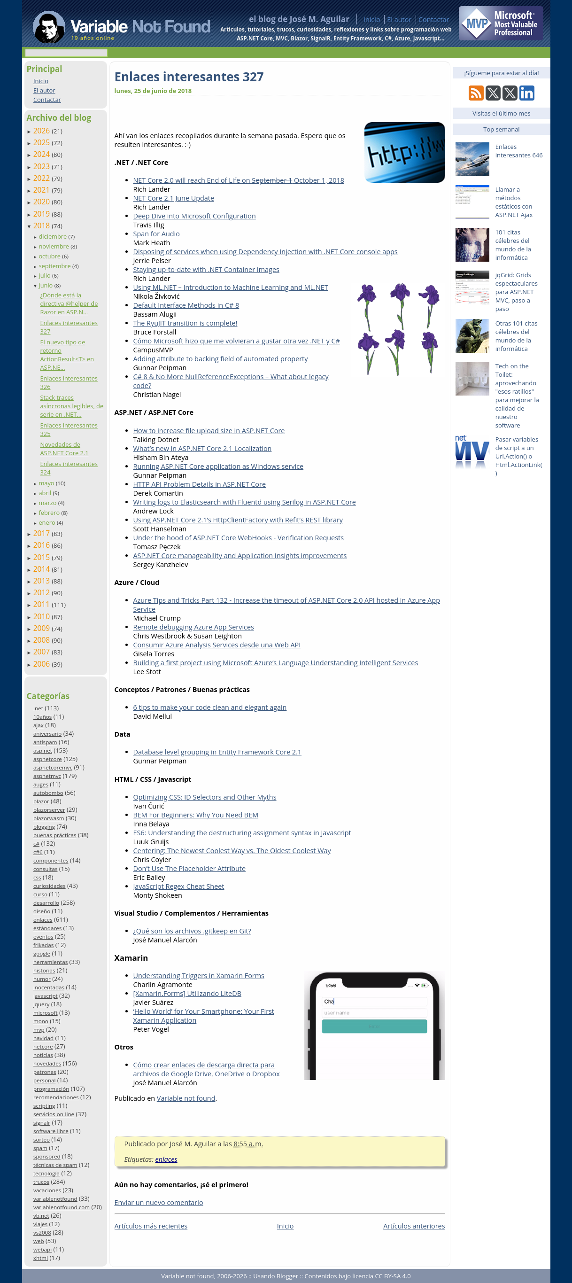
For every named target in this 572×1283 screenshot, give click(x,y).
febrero (50, 512)
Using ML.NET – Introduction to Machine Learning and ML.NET (230, 287)
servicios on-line (53, 1114)
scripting (44, 1105)
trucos (41, 1181)
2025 (42, 142)
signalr (41, 1122)
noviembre (54, 246)
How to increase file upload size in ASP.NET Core (209, 430)
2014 (42, 569)
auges (40, 784)
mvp (39, 1029)
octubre (50, 256)
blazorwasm (48, 818)
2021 (42, 190)
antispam (45, 742)
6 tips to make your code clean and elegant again (210, 707)
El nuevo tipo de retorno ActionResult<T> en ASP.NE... (67, 355)
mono (40, 1021)
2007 (42, 651)
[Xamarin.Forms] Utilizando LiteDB (187, 993)
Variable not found (186, 1098)
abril (46, 493)
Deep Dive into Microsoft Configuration (194, 215)
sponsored (47, 1156)
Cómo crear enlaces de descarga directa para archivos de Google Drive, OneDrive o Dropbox (206, 1069)
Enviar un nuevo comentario (159, 1202)
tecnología (46, 1173)
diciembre (53, 236)
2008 (42, 640)
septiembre (55, 266)
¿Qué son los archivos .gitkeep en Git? (192, 930)
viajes (40, 1224)
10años (42, 716)
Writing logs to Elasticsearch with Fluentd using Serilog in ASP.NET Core (244, 502)
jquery (41, 1004)
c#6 (38, 851)
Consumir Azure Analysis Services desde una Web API (217, 644)
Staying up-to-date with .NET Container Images (206, 269)
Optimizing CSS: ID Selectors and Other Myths (205, 797)
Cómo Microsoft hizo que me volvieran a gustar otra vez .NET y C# (236, 340)
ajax (38, 725)
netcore (43, 1046)
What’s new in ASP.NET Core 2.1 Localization (202, 448)
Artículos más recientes (151, 1225)
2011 (42, 604)
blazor (41, 801)
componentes (51, 860)
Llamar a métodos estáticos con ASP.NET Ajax (514, 202)
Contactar (433, 19)
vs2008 (42, 1232)
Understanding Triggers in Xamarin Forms (198, 975)
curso (40, 894)
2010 (42, 616)
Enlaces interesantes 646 (519, 150)
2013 (42, 580)
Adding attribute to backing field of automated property (220, 358)
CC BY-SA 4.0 (392, 1276)
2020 (42, 201)
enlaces (43, 919)
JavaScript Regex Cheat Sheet (178, 886)
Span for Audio (156, 233)
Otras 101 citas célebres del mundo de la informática (516, 336)
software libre (51, 1131)
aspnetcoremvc (52, 767)
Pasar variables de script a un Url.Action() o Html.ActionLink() (518, 456)
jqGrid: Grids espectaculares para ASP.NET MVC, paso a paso (516, 292)
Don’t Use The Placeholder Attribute (189, 868)
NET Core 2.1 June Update (174, 198)
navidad (43, 1038)
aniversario (47, 733)
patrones (44, 1071)
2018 (42, 225)
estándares (47, 928)
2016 (42, 545)
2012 (42, 592)
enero (48, 522)
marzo (48, 502)
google (41, 953)
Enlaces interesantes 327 (189, 76)
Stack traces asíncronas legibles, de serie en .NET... (71, 406)
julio (45, 275)
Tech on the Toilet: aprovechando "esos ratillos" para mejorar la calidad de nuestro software (517, 395)
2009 (42, 628)
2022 (42, 178)
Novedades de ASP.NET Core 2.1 (64, 448)
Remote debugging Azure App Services (193, 626)
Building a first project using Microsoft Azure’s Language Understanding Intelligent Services (275, 662)
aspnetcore (47, 758)
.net (38, 708)
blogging (44, 826)
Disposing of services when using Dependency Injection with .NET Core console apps (265, 251)
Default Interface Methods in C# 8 (186, 305)
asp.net (42, 750)
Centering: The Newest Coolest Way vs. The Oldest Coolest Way (232, 850)
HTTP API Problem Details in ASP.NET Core (199, 484)
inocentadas (48, 987)
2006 (42, 664)
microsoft (45, 1012)
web (38, 1240)
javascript (45, 995)
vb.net (41, 1215)
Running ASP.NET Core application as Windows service (218, 466)
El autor (399, 19)
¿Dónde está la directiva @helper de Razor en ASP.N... (69, 303)
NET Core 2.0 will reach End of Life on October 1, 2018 (239, 180)
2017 (42, 533)
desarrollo (46, 902)
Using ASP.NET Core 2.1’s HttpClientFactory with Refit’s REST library (238, 519)
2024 (42, 154)
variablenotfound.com (61, 1207)
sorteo (41, 1139)
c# (36, 843)
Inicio (371, 19)
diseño (41, 911)
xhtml (40, 1257)
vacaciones (47, 1190)
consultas (45, 868)
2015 (42, 557)
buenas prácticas (55, 835)
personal (44, 1080)
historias (44, 970)
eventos (43, 936)
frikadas (43, 945)
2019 (42, 214)
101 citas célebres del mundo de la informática (513, 245)
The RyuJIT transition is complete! (185, 323)
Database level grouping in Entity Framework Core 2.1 (217, 751)
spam (40, 1147)
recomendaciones (56, 1097)
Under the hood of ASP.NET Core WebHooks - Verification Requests (238, 537)
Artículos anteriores (414, 1225)
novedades (47, 1063)
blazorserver (49, 809)
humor (42, 978)
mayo (47, 483)
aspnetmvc (47, 775)
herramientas (50, 961)
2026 (42, 130)
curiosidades (49, 885)
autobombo (48, 792)
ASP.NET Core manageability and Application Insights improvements (240, 555)
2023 (42, 166)
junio (46, 285)
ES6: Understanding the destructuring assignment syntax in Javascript (242, 832)
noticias (43, 1054)
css (37, 877)
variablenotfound (55, 1198)
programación (51, 1088)
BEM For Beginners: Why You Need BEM (196, 814)
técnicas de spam (55, 1164)
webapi (42, 1249)
